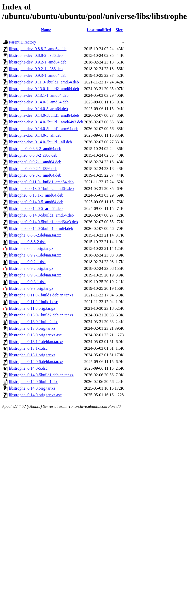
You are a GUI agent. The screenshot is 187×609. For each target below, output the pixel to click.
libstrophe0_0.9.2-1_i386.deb (33, 168)
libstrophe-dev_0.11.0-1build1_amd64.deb (44, 82)
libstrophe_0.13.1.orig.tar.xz (32, 355)
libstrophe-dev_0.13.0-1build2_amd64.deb (44, 89)
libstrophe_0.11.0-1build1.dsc (33, 302)
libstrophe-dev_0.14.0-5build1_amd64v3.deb (46, 122)
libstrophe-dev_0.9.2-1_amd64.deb (37, 62)
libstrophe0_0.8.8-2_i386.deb (33, 155)
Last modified (99, 30)
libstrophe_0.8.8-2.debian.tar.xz (35, 235)
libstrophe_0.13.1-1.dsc (28, 348)
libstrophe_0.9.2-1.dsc (27, 262)
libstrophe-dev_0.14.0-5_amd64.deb (38, 102)
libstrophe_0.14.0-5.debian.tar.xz (36, 361)
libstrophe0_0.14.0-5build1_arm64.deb (41, 228)
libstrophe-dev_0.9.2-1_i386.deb (36, 69)
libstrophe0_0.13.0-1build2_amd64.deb (41, 188)
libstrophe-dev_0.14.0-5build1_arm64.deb (43, 128)
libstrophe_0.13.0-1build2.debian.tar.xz (41, 315)
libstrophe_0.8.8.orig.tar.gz (31, 248)
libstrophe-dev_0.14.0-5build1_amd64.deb (44, 115)
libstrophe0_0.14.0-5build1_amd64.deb (41, 215)
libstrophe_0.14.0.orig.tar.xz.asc (35, 395)
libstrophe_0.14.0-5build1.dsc (33, 381)
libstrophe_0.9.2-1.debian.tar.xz (35, 255)
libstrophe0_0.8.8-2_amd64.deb (35, 148)
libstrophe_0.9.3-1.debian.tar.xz (35, 275)
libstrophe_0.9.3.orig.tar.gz (31, 288)
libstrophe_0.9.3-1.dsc (27, 282)
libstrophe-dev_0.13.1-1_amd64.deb (38, 95)
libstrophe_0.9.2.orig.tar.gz (31, 268)
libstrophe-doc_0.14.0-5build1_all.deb (40, 142)
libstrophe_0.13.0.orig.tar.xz (32, 328)
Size (119, 30)
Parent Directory (22, 42)
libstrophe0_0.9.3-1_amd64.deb (35, 175)
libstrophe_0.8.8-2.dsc (27, 242)
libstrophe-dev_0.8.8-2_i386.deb (36, 55)
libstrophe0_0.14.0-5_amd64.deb (36, 202)
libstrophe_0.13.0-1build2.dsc (33, 321)
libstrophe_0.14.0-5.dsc (28, 368)
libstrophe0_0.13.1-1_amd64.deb (36, 195)
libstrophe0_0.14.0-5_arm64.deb (36, 208)
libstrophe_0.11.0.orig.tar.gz (32, 308)
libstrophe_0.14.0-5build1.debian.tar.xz (41, 375)
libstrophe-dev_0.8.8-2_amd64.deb (37, 49)
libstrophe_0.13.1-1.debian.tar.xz (36, 341)
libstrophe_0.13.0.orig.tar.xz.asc (35, 335)
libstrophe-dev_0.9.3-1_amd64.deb (37, 75)
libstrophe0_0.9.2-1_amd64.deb (35, 162)
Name (46, 30)
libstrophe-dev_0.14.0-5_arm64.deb (38, 108)
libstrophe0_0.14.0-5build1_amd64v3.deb (43, 222)
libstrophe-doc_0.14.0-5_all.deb (35, 135)
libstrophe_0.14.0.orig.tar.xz (32, 388)
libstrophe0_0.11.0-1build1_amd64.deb (41, 182)
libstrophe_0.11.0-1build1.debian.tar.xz (41, 295)
